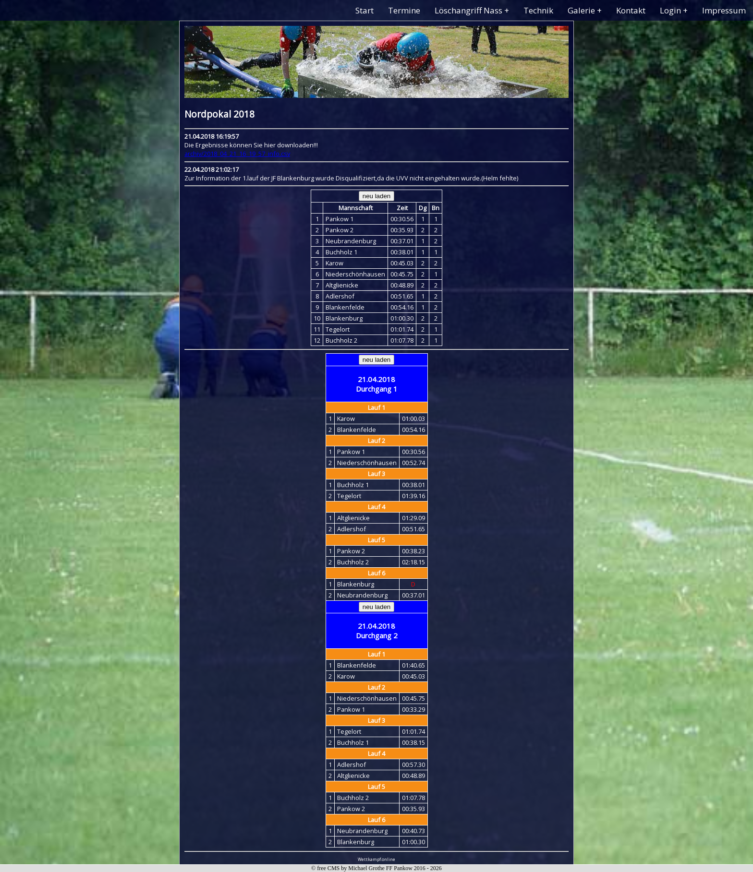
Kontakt (630, 10)
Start (364, 10)
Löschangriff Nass (468, 10)
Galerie (581, 10)
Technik (538, 10)
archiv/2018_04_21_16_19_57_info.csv (237, 153)
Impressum (724, 10)
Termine (404, 10)
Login (670, 10)
